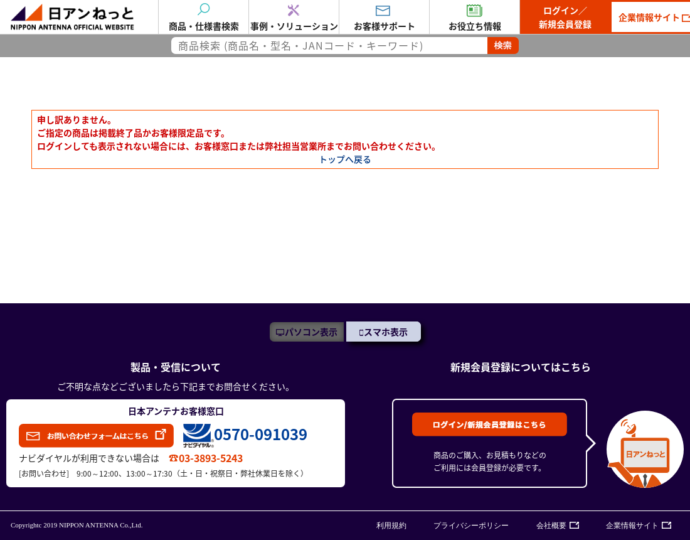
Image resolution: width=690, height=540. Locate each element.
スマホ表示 (386, 331)
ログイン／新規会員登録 (565, 17)
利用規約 (391, 525)
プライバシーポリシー (471, 525)
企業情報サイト (632, 525)
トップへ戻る (345, 159)
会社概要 (551, 525)
